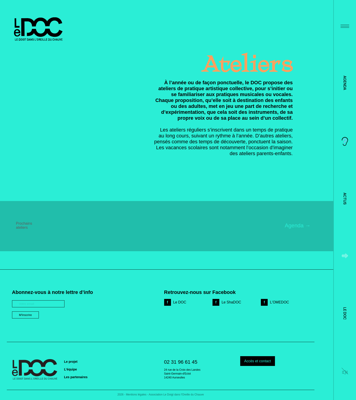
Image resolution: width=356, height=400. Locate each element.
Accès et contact (257, 361)
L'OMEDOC (279, 302)
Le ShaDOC (231, 302)
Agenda (344, 83)
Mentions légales (136, 394)
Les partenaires (76, 377)
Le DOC (344, 313)
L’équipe (70, 369)
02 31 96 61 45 (181, 362)
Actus (344, 199)
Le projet (70, 361)
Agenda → (297, 225)
